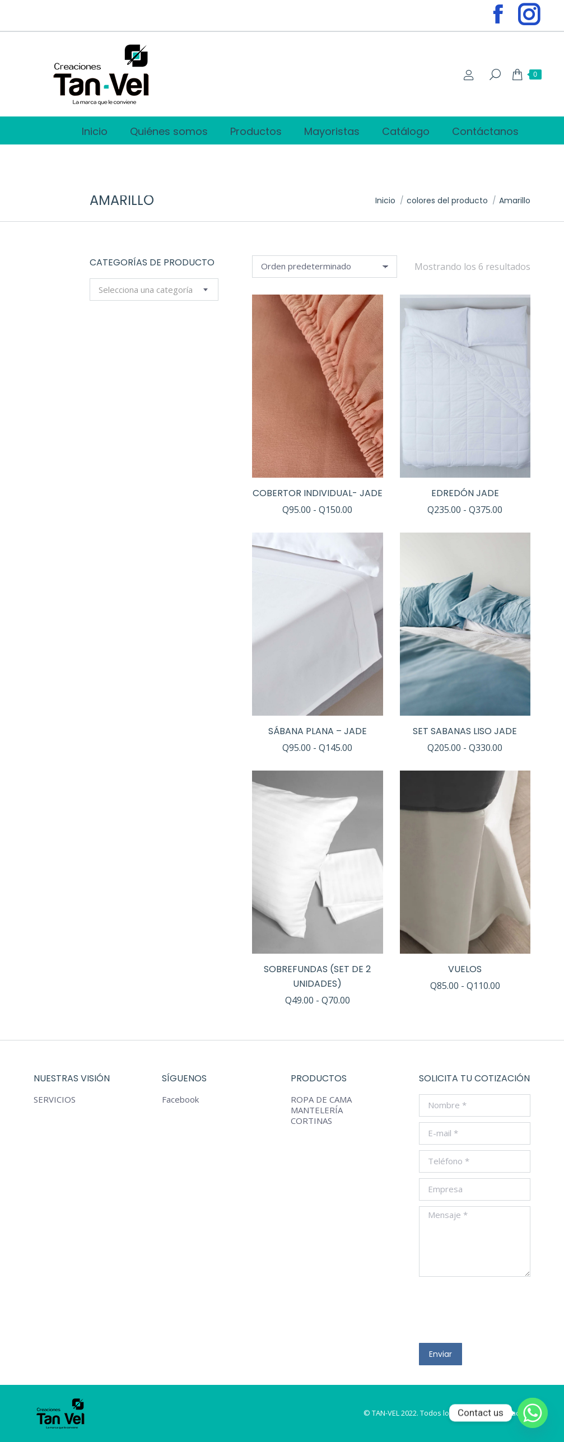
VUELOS (465, 969)
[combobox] (154, 289)
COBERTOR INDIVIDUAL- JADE (318, 493)
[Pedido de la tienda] (324, 266)
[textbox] (146, 289)
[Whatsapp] (533, 1413)
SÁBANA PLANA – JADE (317, 731)
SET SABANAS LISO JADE (465, 731)
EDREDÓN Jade (465, 493)
